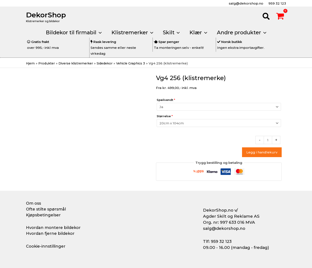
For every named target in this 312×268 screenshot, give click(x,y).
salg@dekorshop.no (245, 3)
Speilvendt (166, 100)
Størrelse (165, 116)
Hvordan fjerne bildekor (50, 233)
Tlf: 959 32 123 (217, 241)
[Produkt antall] (268, 140)
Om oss (33, 203)
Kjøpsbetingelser (43, 215)
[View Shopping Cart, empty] (280, 17)
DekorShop (46, 15)
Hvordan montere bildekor (53, 227)
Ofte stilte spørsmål (46, 209)
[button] (266, 17)
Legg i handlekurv (261, 152)
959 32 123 (277, 3)
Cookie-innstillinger (45, 246)
